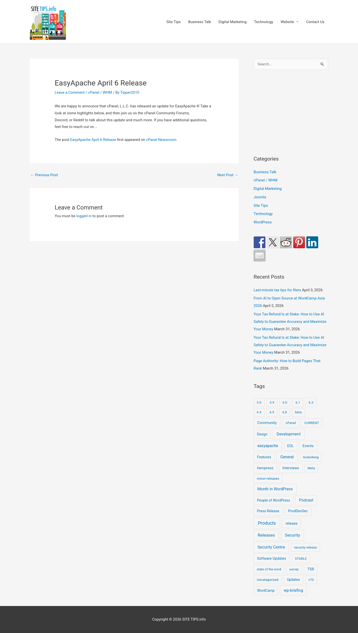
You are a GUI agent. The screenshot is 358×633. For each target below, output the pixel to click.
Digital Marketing (233, 22)
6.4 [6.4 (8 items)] (259, 412)
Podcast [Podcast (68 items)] (306, 500)
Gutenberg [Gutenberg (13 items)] (310, 457)
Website (287, 22)
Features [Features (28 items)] (264, 457)
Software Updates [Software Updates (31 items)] (271, 558)
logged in (83, 216)
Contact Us (315, 22)
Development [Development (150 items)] (289, 434)
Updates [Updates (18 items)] (293, 580)
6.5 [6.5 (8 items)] (271, 412)
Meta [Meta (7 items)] (311, 468)
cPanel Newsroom (161, 139)
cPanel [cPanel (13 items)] (291, 423)
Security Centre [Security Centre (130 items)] (271, 547)
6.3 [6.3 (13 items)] (311, 402)
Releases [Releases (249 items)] (266, 535)
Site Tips (173, 22)
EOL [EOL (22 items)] (290, 446)
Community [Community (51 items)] (267, 423)
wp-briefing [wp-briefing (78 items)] (293, 590)
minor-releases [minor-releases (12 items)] (268, 478)
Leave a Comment (70, 92)
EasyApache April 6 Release (93, 139)
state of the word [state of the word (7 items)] (269, 569)
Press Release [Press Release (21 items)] (268, 511)
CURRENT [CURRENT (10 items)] (311, 423)
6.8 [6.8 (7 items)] (284, 412)
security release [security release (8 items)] (305, 547)
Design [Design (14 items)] (262, 434)
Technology (263, 22)
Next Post (227, 175)
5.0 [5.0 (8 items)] (259, 402)
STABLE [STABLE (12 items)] (301, 558)
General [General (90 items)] (287, 457)
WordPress (263, 222)
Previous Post (44, 175)
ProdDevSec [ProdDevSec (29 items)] (298, 511)
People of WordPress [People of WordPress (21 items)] (273, 500)
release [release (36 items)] (292, 523)
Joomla (260, 197)
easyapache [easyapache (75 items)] (267, 445)
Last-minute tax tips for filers (277, 290)
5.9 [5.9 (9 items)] (272, 402)
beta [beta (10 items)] (298, 412)
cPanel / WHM (100, 92)
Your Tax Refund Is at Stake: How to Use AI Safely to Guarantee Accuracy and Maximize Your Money (290, 321)
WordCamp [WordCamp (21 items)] (266, 590)
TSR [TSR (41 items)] (310, 569)
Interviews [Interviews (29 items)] (290, 468)
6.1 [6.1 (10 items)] (298, 402)
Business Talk (199, 22)
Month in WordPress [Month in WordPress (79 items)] (275, 489)
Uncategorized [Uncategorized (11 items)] (267, 580)
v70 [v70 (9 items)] (311, 580)
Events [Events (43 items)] (308, 446)
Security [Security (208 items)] (292, 535)
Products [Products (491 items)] (267, 523)
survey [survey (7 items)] (294, 569)
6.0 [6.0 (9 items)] (285, 402)
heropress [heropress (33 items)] (265, 468)
